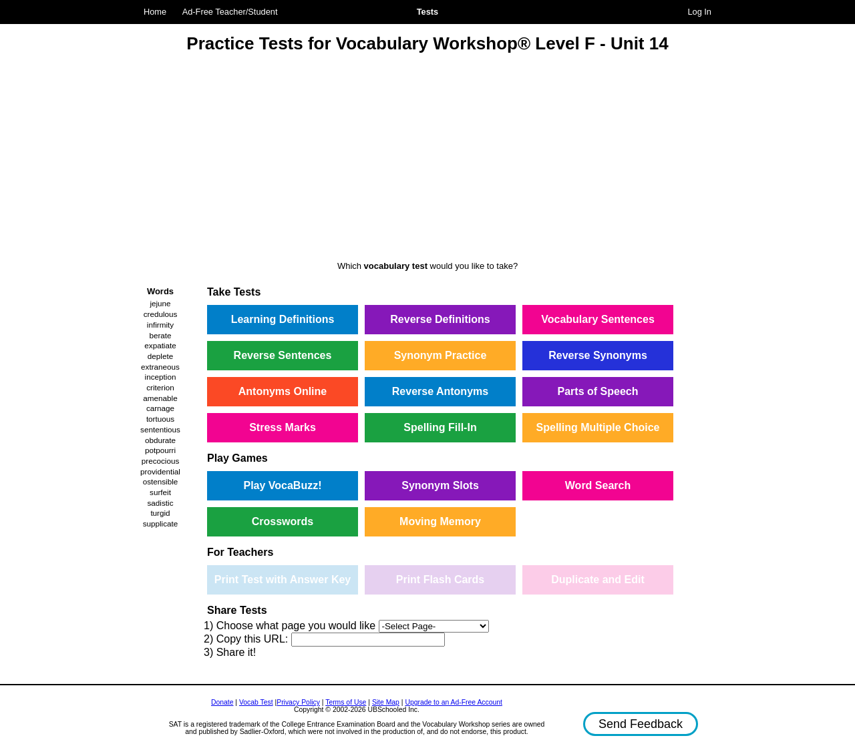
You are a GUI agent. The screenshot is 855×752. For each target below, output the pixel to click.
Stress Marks (282, 427)
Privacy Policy (298, 702)
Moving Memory (440, 521)
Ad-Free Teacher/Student (230, 12)
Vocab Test (256, 702)
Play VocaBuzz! (282, 485)
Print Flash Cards (440, 579)
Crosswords (282, 521)
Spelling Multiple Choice (598, 427)
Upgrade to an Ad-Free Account (453, 702)
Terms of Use (345, 702)
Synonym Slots (440, 485)
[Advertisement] (427, 158)
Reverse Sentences (283, 355)
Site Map (385, 702)
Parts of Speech (598, 391)
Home (155, 12)
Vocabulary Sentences (598, 319)
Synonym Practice (440, 355)
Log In (699, 12)
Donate (222, 702)
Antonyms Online (282, 391)
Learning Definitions (283, 319)
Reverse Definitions (440, 319)
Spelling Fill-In (439, 427)
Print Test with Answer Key (282, 579)
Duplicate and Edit (598, 579)
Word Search (598, 485)
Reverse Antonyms (440, 391)
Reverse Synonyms (597, 355)
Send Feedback (640, 724)
